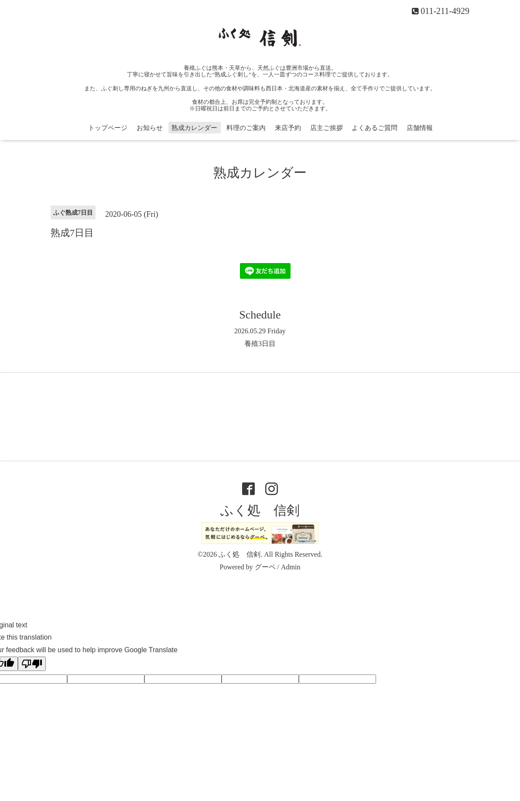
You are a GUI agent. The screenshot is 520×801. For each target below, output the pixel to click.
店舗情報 (420, 127)
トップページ (107, 127)
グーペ (265, 567)
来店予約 (288, 127)
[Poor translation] (32, 664)
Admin (290, 567)
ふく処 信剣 (260, 510)
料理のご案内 (246, 127)
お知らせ (150, 127)
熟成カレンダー (194, 127)
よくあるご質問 (374, 127)
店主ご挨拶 (326, 127)
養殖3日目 (260, 343)
